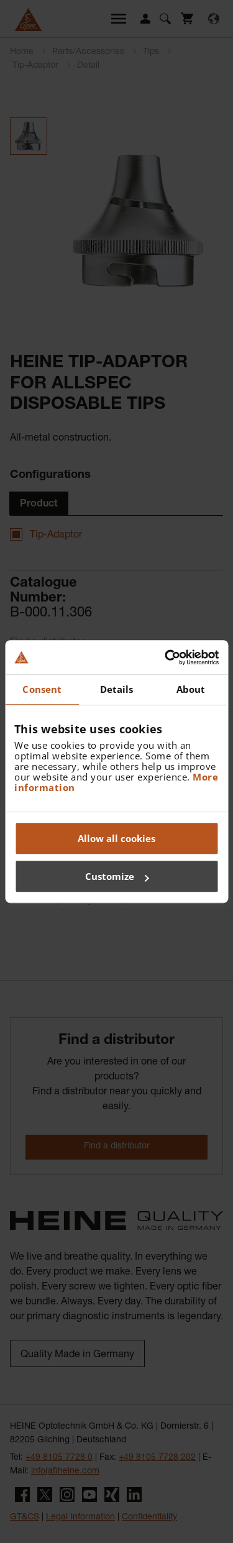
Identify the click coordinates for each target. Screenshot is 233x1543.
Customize (117, 876)
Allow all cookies (116, 838)
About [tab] (191, 689)
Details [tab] (117, 689)
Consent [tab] (42, 689)
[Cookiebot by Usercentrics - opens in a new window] (166, 657)
